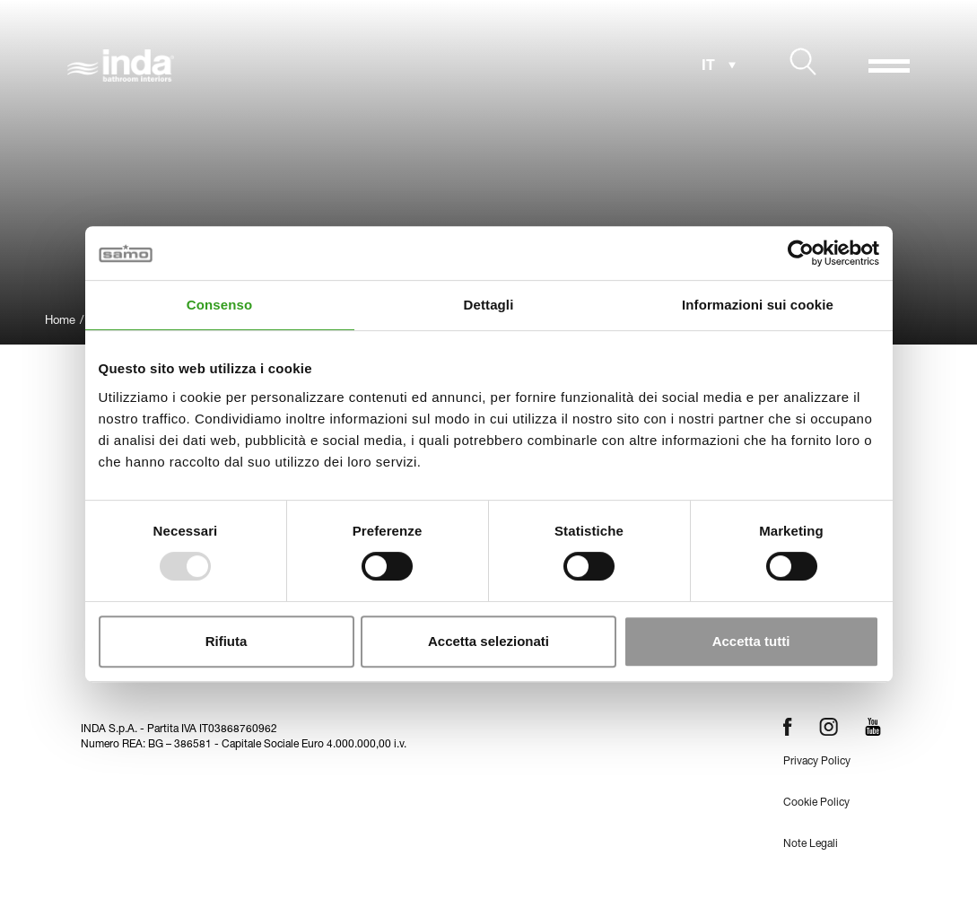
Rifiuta (226, 641)
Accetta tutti (751, 641)
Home (60, 321)
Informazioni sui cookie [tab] (757, 304)
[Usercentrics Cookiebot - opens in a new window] (800, 253)
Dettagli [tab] (489, 304)
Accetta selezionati (488, 641)
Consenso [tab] (219, 304)
